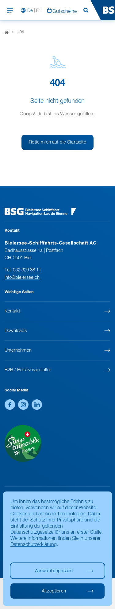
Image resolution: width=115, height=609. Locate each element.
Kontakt (12, 311)
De (30, 10)
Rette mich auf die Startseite (57, 142)
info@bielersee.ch (22, 277)
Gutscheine (64, 11)
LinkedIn (37, 404)
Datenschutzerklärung (33, 544)
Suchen (86, 10)
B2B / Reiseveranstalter (28, 370)
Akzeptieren (54, 591)
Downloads (16, 330)
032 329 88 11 (27, 270)
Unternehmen (18, 350)
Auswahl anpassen (54, 571)
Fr (38, 10)
